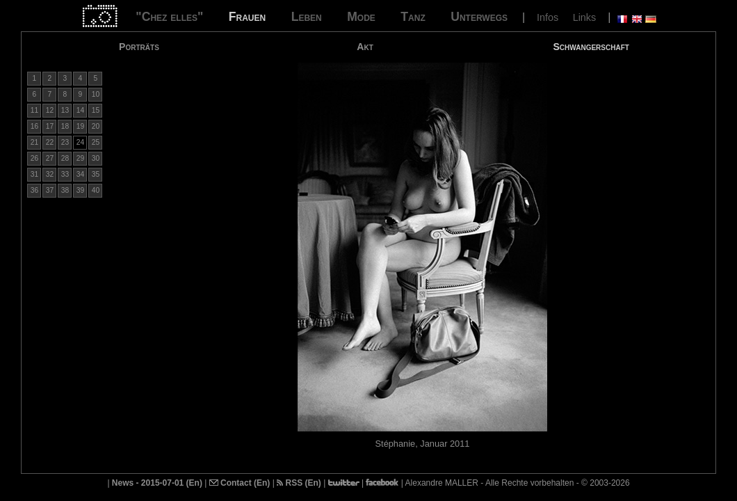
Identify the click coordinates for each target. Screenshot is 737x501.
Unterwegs (479, 17)
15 (95, 110)
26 (34, 158)
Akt (365, 46)
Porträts (139, 46)
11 (34, 110)
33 (65, 174)
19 (80, 126)
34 (80, 174)
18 (65, 126)
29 (80, 158)
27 (50, 158)
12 (50, 110)
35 (95, 174)
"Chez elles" (169, 17)
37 (50, 190)
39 (80, 190)
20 (95, 126)
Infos (547, 17)
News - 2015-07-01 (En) (157, 483)
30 (95, 158)
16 (34, 126)
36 (34, 190)
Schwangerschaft (591, 46)
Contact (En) (239, 483)
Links (585, 17)
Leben (306, 17)
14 (80, 110)
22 (50, 142)
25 (95, 142)
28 (65, 158)
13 (65, 110)
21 (34, 142)
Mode (361, 17)
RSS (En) (299, 483)
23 (65, 142)
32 (50, 174)
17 (50, 126)
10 (95, 94)
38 (65, 190)
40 (95, 190)
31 (34, 174)
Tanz (412, 17)
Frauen (247, 17)
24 (80, 142)
